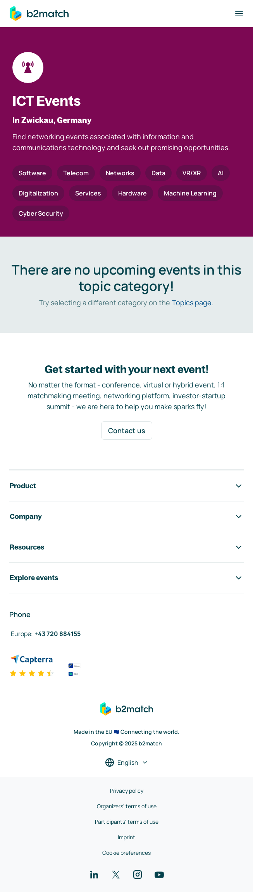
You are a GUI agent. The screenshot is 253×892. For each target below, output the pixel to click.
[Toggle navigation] (239, 13)
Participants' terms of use (126, 821)
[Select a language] (127, 762)
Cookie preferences (126, 852)
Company (126, 516)
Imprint (126, 837)
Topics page (192, 302)
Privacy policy (126, 790)
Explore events (126, 578)
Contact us (126, 430)
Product (126, 486)
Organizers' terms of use (127, 806)
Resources (126, 547)
